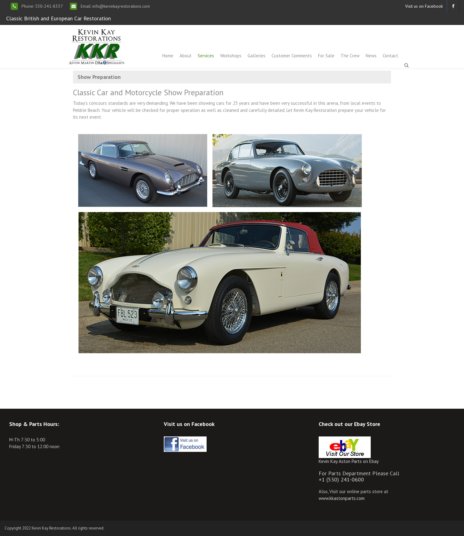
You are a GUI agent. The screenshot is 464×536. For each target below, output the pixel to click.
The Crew (350, 56)
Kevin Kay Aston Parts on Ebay (349, 461)
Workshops (230, 56)
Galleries (256, 56)
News (371, 56)
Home (167, 56)
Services (206, 56)
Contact (390, 56)
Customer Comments (292, 56)
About (186, 56)
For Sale (326, 56)
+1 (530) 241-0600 (341, 479)
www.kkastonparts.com (342, 498)
